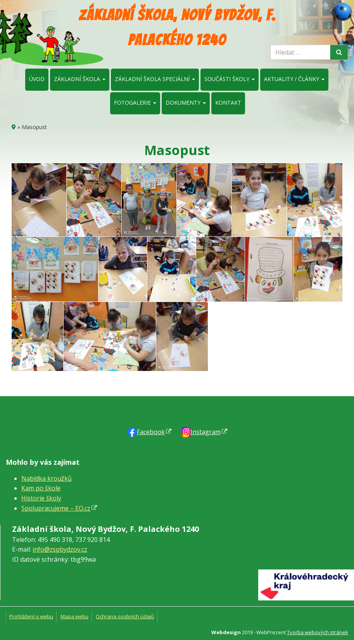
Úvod (37, 79)
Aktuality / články (294, 79)
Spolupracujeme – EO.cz (55, 508)
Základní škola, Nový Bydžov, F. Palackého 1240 (177, 27)
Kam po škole (40, 488)
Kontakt (228, 102)
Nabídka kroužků (46, 478)
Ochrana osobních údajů (125, 616)
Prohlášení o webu (31, 616)
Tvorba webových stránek (317, 632)
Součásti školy (229, 79)
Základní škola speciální (155, 79)
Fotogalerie (135, 102)
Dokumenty (186, 102)
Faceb (151, 432)
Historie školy (41, 498)
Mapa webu (74, 616)
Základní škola (79, 79)
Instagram (205, 432)
